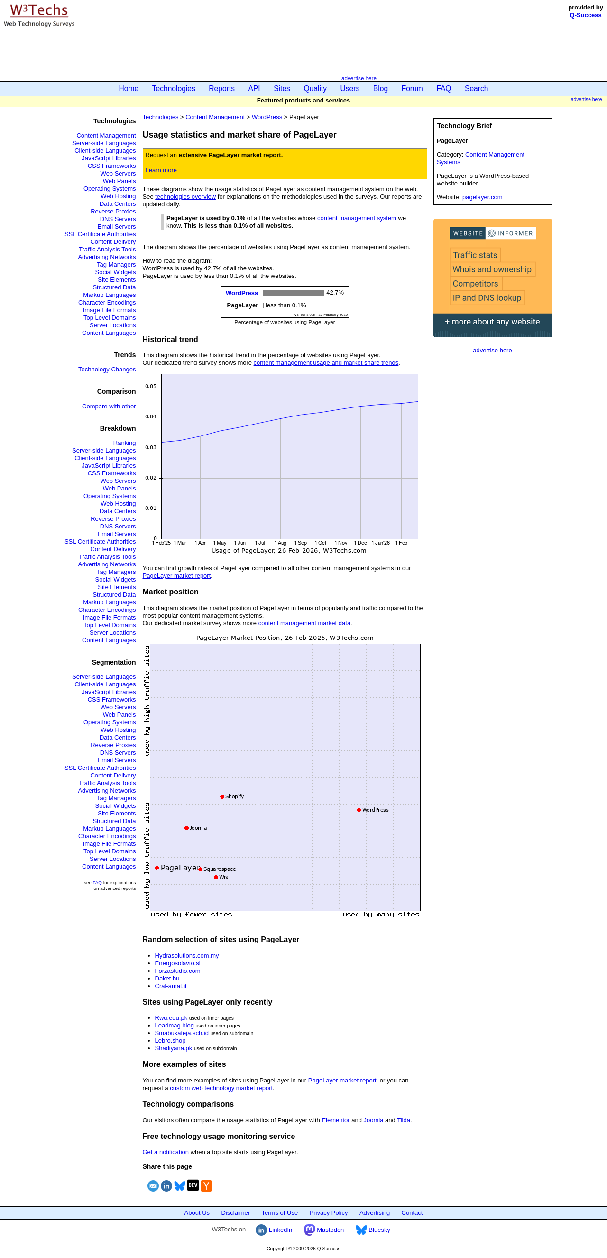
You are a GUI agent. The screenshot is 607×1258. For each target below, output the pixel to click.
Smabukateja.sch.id (182, 1032)
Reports (222, 88)
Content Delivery (113, 241)
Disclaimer (235, 1212)
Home (129, 88)
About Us (197, 1212)
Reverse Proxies (113, 211)
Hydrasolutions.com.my (187, 955)
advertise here (359, 78)
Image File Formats (109, 310)
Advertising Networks (107, 256)
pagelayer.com (482, 197)
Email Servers (117, 226)
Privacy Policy (329, 1212)
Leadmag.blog (174, 1025)
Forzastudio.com (178, 970)
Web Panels (119, 181)
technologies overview (185, 196)
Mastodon (324, 1229)
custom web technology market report (221, 1088)
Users (350, 88)
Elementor (335, 1120)
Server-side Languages (104, 143)
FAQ (443, 88)
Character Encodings (107, 302)
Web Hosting (118, 196)
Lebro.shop (170, 1040)
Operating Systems (109, 188)
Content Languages (109, 332)
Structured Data (114, 287)
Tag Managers (116, 264)
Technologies (173, 88)
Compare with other (109, 406)
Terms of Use (280, 1212)
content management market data (304, 623)
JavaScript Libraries (109, 158)
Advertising (374, 1212)
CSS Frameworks (112, 165)
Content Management (106, 135)
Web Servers (118, 173)
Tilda (403, 1120)
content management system (356, 218)
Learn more (161, 170)
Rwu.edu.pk (171, 1017)
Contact (412, 1212)
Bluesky (373, 1229)
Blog (380, 88)
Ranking (124, 442)
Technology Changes (107, 369)
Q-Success (586, 14)
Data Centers (118, 203)
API (254, 88)
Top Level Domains (109, 317)
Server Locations (113, 325)
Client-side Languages (105, 150)
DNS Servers (118, 218)
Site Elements (117, 279)
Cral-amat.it (171, 986)
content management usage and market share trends (326, 362)
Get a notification (166, 1152)
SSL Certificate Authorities (100, 234)
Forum (412, 88)
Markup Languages (109, 294)
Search (476, 88)
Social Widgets (115, 272)
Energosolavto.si (178, 963)
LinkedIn (274, 1229)
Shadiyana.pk (174, 1048)
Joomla (374, 1120)
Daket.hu (167, 978)
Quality (315, 88)
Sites (282, 88)
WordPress (267, 116)
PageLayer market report (177, 575)
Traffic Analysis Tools (107, 249)
